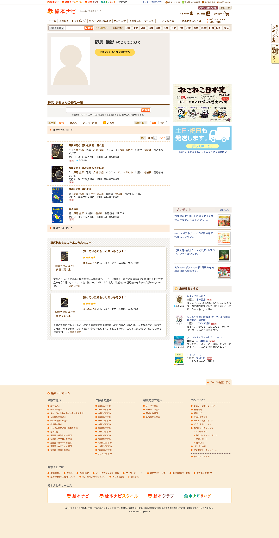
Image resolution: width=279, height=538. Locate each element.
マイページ (131, 473)
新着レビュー (200, 413)
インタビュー (202, 432)
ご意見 (70, 473)
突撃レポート (202, 439)
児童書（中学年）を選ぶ (61, 439)
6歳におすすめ (104, 428)
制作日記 (200, 443)
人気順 (110, 122)
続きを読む (74, 286)
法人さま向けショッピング (94, 477)
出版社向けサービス (181, 473)
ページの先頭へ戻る (220, 382)
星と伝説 (73, 209)
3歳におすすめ (104, 417)
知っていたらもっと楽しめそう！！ (105, 297)
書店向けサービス (158, 473)
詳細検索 (102, 28)
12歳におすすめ (105, 450)
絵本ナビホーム (60, 393)
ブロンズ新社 (203, 323)
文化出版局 (202, 340)
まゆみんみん (90, 263)
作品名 (73, 122)
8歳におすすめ (104, 435)
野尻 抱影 (78, 150)
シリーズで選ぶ (153, 409)
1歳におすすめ (104, 409)
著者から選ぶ (152, 413)
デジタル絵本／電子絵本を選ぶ (64, 428)
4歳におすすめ (104, 421)
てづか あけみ (125, 150)
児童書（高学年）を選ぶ (61, 443)
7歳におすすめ (104, 432)
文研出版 (201, 358)
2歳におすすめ (104, 413)
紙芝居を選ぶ (56, 424)
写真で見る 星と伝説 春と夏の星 (86, 145)
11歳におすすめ (105, 446)
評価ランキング (201, 417)
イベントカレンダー (202, 424)
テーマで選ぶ (152, 406)
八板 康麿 (98, 150)
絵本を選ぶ (55, 406)
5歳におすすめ (104, 424)
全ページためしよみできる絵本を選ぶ (66, 413)
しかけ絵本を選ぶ (58, 417)
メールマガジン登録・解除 (107, 473)
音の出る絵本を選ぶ (59, 421)
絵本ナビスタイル (201, 456)
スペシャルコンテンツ (203, 428)
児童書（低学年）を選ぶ (61, 435)
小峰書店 (201, 299)
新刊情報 (198, 409)
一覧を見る (223, 210)
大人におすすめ (105, 454)
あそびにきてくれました (206, 435)
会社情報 (135, 477)
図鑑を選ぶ (55, 432)
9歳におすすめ (104, 439)
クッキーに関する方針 (153, 2)
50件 (162, 122)
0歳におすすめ (104, 406)
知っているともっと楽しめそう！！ (105, 251)
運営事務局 (55, 473)
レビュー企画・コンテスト (205, 406)
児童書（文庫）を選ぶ (60, 450)
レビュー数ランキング (203, 421)
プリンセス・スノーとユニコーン (204, 337)
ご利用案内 (84, 473)
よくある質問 (118, 477)
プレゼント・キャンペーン (205, 450)
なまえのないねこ (196, 296)
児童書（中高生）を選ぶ (61, 446)
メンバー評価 (90, 122)
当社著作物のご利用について (63, 477)
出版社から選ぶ (153, 417)
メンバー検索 (200, 446)
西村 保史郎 (97, 194)
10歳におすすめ (105, 443)
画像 (150, 138)
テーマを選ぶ (56, 409)
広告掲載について (204, 473)
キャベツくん (194, 354)
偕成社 (147, 150)
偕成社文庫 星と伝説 (80, 189)
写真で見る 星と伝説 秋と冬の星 (86, 168)
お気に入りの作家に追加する (115, 52)
